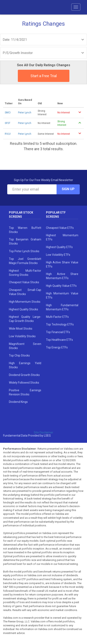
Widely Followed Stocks (24, 382)
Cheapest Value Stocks (24, 282)
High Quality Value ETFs (61, 285)
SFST (7, 123)
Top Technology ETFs (60, 324)
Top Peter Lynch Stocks (24, 251)
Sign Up (68, 189)
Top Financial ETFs (58, 332)
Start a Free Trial (43, 76)
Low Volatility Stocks (22, 336)
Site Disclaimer (43, 432)
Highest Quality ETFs (59, 247)
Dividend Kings (18, 401)
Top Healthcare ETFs (59, 339)
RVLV (8, 133)
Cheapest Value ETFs (60, 227)
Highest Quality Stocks (23, 309)
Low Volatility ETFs (58, 254)
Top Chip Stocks (19, 355)
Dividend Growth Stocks (24, 375)
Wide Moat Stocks (20, 328)
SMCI (8, 112)
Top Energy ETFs (57, 347)
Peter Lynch (24, 112)
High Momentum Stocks (24, 301)
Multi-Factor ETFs (57, 316)
